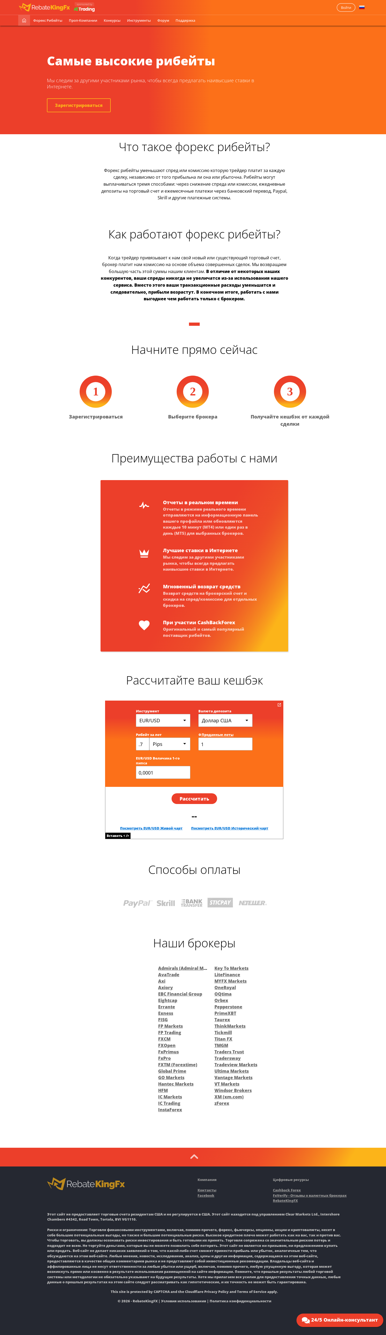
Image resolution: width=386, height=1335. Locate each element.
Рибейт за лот (149, 734)
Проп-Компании (83, 20)
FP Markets (170, 1026)
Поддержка (185, 20)
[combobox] (169, 744)
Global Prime (172, 1071)
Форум (163, 20)
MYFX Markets (230, 981)
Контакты (207, 1190)
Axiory (165, 987)
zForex (221, 1103)
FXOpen (167, 1045)
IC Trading (169, 1103)
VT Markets (226, 1084)
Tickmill (223, 1032)
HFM (163, 1090)
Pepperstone (228, 1007)
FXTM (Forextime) (177, 1065)
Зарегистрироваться (79, 105)
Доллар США (216, 720)
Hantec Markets (176, 1084)
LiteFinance (227, 975)
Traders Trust (229, 1052)
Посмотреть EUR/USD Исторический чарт (229, 828)
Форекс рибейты (47, 20)
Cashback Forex (287, 1190)
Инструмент (147, 711)
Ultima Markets (231, 1071)
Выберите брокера (192, 416)
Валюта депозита (214, 711)
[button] (362, 7)
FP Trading (169, 1032)
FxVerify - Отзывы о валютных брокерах (310, 1195)
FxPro (164, 1058)
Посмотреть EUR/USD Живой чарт (151, 828)
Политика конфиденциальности (240, 1301)
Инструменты (139, 20)
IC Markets (170, 1097)
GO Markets (171, 1077)
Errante (166, 1007)
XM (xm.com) (229, 1097)
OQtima (223, 994)
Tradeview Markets (235, 1065)
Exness (165, 1013)
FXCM (164, 1039)
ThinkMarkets (230, 1026)
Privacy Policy (216, 1291)
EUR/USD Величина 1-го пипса (158, 760)
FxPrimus (168, 1052)
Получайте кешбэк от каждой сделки (290, 420)
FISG (163, 1020)
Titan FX (223, 1039)
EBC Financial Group (180, 994)
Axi (161, 981)
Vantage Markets (233, 1077)
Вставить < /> (118, 835)
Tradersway (227, 1058)
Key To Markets (231, 968)
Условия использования (183, 1301)
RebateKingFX (285, 1200)
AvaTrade (168, 975)
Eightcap (167, 1000)
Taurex (222, 1020)
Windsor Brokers (233, 1090)
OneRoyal (225, 987)
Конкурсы (112, 20)
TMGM (221, 1045)
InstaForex (170, 1110)
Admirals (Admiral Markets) (189, 968)
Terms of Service (251, 1291)
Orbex (221, 1000)
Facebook (206, 1195)
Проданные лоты (215, 734)
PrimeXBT (225, 1013)
